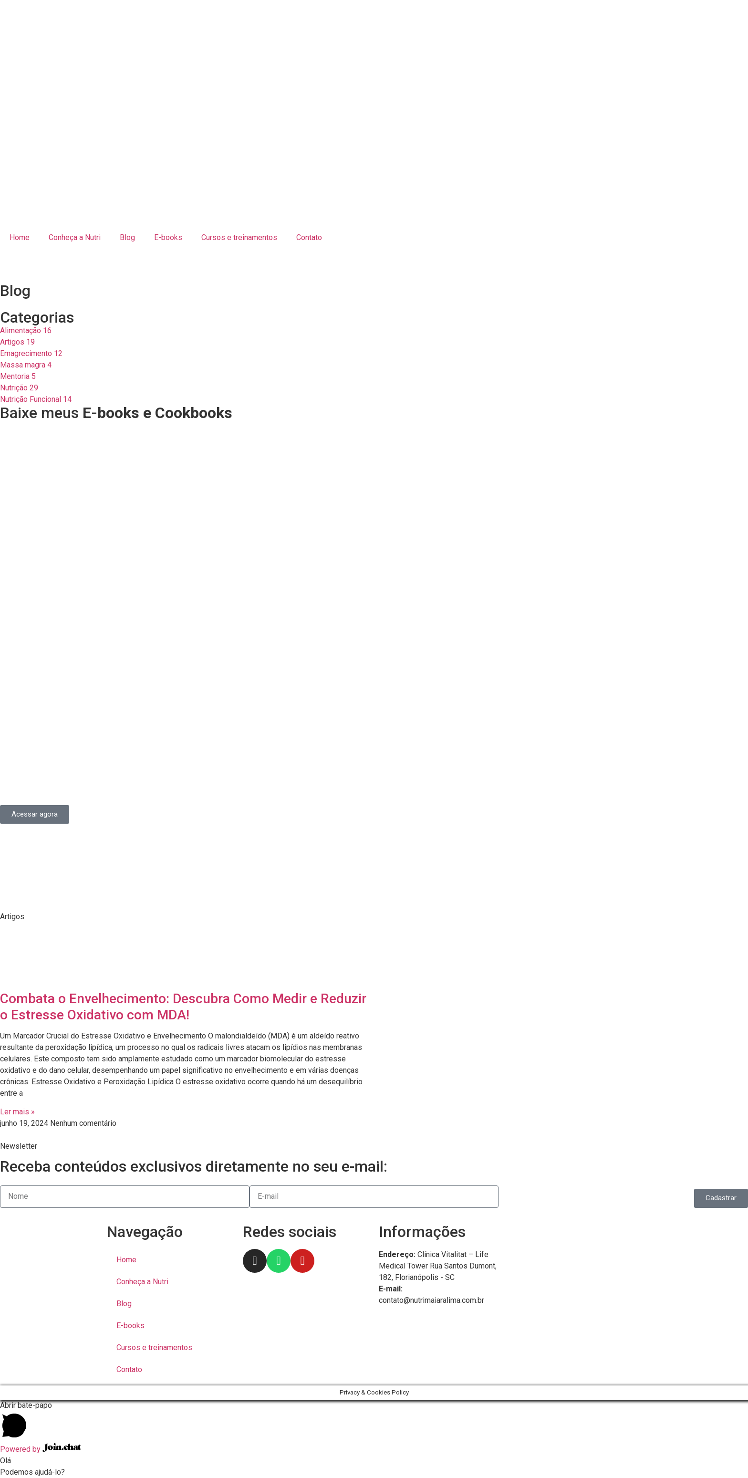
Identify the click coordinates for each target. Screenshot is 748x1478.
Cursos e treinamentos (239, 237)
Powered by (40, 1449)
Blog (127, 237)
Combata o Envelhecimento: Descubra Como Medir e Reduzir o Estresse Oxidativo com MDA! (183, 1007)
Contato (309, 237)
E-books (168, 237)
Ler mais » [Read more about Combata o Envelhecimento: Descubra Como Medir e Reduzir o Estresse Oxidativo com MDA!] (17, 1111)
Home (20, 237)
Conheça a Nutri (75, 237)
